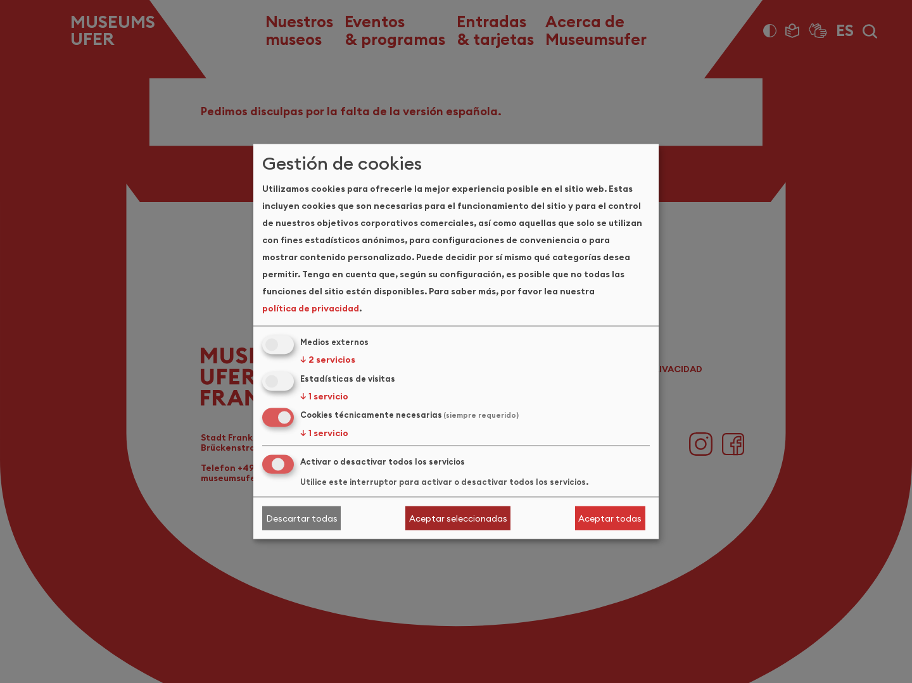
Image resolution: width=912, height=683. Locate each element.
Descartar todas (302, 517)
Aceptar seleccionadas (458, 517)
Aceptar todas (610, 517)
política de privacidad (310, 307)
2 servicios (327, 359)
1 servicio (324, 395)
